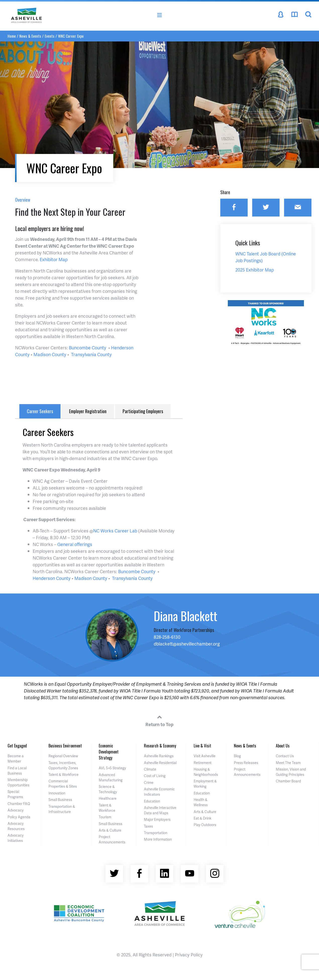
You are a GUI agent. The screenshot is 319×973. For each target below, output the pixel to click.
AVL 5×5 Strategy (112, 768)
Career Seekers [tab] (40, 411)
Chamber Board (288, 781)
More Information (158, 839)
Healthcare (108, 798)
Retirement (202, 762)
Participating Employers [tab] (143, 411)
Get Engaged (17, 746)
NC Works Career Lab (115, 530)
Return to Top (159, 720)
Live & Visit (202, 746)
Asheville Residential (160, 762)
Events (50, 36)
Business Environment (65, 746)
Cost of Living (155, 775)
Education (152, 801)
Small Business (60, 799)
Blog (237, 755)
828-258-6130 (167, 637)
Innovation (56, 793)
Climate (150, 769)
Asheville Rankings (159, 755)
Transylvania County (91, 354)
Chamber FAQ (19, 803)
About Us (283, 746)
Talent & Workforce (63, 774)
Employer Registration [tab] (88, 411)
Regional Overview (63, 755)
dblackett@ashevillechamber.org (187, 643)
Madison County (49, 354)
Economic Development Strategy (109, 752)
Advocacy (16, 810)
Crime (148, 782)
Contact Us (285, 755)
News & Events (30, 36)
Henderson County (52, 578)
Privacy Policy (189, 954)
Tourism (105, 817)
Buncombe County (87, 347)
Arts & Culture (110, 830)
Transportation (155, 832)
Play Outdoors (205, 824)
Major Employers (157, 819)
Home (12, 36)
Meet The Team (288, 762)
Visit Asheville (205, 755)
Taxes (148, 826)
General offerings (74, 544)
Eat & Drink (202, 818)
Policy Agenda (19, 817)
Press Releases (246, 762)
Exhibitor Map (54, 259)
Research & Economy (160, 746)
